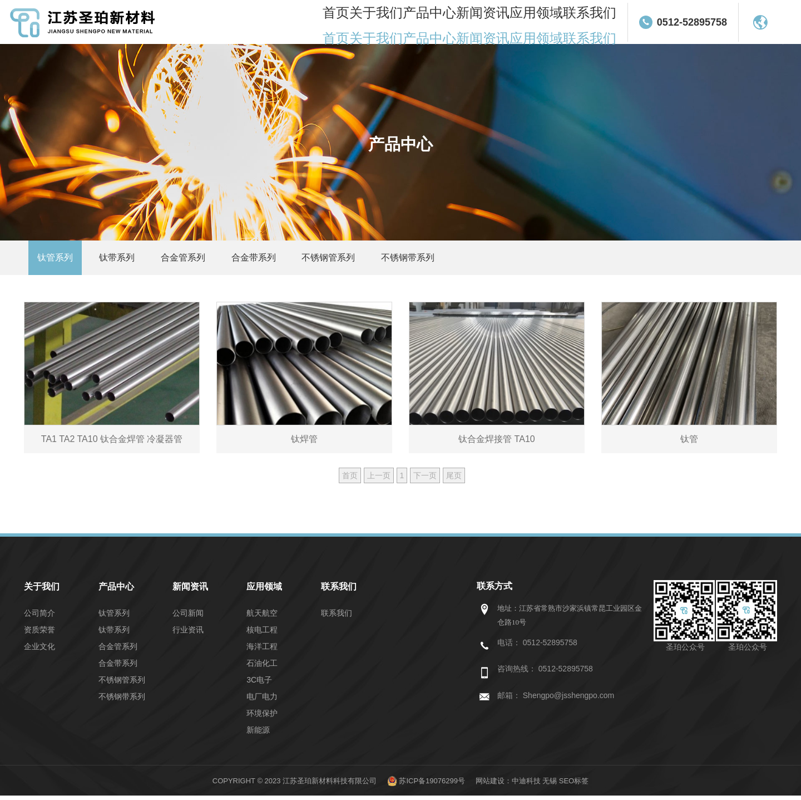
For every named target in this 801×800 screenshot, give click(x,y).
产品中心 (456, 22)
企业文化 (39, 650)
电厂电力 (262, 700)
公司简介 (39, 617)
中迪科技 (526, 785)
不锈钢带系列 (447, 259)
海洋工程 (262, 650)
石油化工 (262, 667)
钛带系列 (127, 259)
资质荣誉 (39, 634)
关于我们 (409, 22)
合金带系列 (278, 259)
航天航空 (262, 617)
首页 (370, 22)
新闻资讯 (504, 22)
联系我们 (598, 22)
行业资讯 (188, 634)
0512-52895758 (697, 22)
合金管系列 (201, 259)
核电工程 (262, 634)
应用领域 (551, 22)
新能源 (258, 734)
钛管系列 (58, 259)
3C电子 (259, 684)
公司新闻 (188, 617)
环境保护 (262, 717)
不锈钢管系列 (361, 259)
